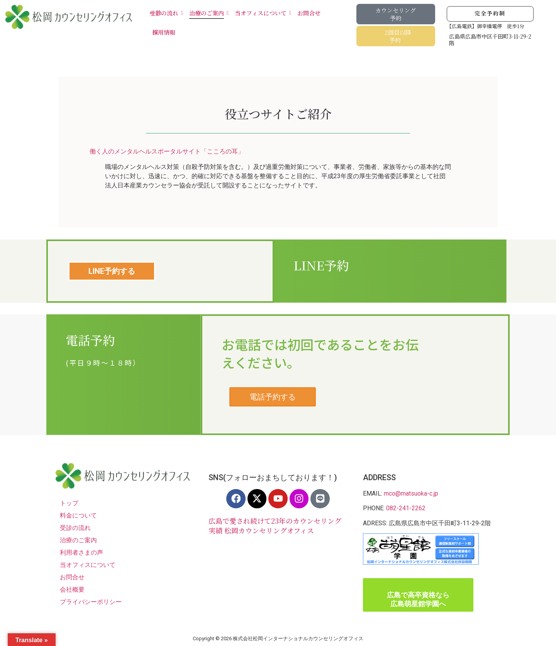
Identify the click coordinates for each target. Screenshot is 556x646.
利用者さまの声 (81, 552)
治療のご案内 (208, 13)
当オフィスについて (262, 13)
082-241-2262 (405, 508)
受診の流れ (165, 13)
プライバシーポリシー (91, 602)
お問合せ (308, 13)
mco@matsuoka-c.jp (411, 493)
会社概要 (72, 589)
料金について (78, 515)
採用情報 (163, 32)
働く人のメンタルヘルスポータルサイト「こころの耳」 (167, 151)
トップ (69, 503)
